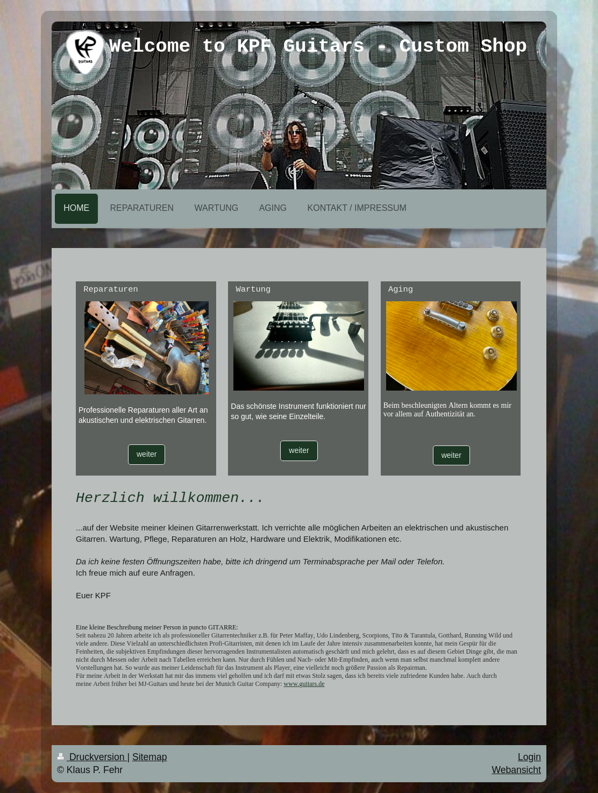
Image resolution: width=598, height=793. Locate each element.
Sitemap (149, 757)
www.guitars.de (304, 684)
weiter (146, 454)
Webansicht (516, 769)
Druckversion (92, 757)
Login (529, 757)
